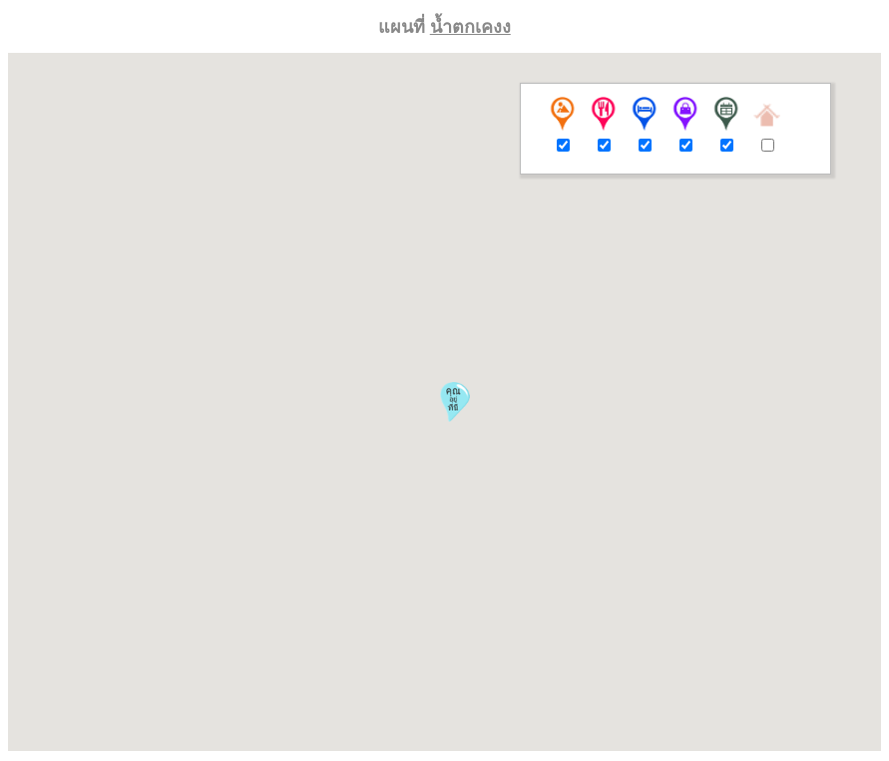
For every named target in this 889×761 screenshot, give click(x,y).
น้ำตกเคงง (470, 27)
